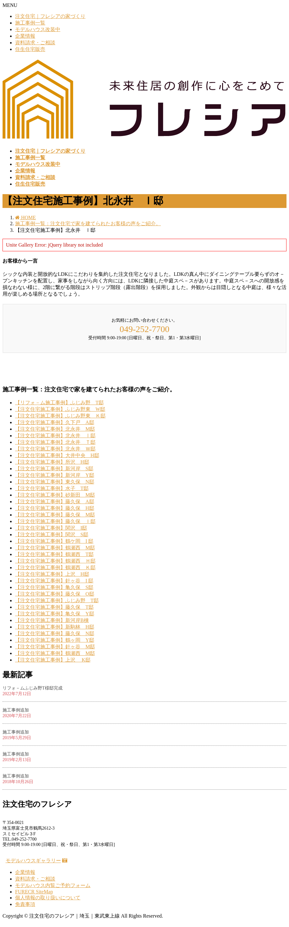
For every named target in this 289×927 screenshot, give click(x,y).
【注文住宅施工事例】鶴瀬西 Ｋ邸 (55, 567)
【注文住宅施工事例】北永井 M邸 (55, 429)
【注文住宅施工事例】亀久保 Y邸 (54, 613)
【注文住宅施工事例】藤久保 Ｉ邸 (55, 521)
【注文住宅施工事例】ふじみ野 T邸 (57, 600)
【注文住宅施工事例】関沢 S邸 (51, 534)
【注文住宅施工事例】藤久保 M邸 (55, 514)
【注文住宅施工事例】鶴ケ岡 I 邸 (54, 541)
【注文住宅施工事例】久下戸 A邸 (54, 422)
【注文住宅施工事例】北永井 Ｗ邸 (55, 448)
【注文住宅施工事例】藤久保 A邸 (54, 501)
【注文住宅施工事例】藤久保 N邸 (54, 633)
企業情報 (25, 36)
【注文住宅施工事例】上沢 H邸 (52, 574)
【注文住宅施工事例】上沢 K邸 (52, 660)
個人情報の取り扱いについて (47, 897)
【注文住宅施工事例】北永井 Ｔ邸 (55, 442)
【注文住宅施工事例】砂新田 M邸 (55, 495)
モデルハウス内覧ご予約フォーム (52, 885)
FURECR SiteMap (34, 891)
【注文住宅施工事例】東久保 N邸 (54, 481)
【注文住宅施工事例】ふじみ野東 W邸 (60, 409)
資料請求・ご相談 (35, 42)
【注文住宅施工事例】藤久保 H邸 (54, 508)
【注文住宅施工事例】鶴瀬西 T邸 (54, 554)
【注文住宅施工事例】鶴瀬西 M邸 (55, 547)
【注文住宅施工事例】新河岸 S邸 (54, 468)
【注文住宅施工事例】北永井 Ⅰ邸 (55, 435)
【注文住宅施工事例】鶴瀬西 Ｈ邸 (55, 561)
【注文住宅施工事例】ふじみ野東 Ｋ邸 (60, 415)
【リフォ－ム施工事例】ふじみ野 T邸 (59, 402)
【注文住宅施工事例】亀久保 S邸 (54, 587)
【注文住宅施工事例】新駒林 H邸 (54, 627)
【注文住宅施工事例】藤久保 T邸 (54, 607)
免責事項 (25, 904)
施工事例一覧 (30, 22)
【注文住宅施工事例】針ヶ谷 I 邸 (54, 580)
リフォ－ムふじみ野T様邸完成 (33, 688)
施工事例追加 (16, 710)
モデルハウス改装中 (37, 29)
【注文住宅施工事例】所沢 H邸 (52, 462)
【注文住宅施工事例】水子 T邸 (52, 488)
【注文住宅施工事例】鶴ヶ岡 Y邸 (54, 640)
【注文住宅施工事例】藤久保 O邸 (54, 594)
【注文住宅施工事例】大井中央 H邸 (57, 455)
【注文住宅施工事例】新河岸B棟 (52, 620)
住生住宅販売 (30, 49)
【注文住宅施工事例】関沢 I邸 (51, 528)
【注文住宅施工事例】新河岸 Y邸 (54, 475)
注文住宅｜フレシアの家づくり (50, 16)
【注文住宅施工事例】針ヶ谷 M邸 (55, 646)
